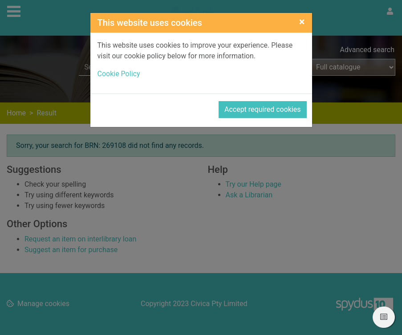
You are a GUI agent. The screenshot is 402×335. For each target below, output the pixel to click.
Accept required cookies (262, 109)
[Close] (302, 21)
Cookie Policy (118, 73)
